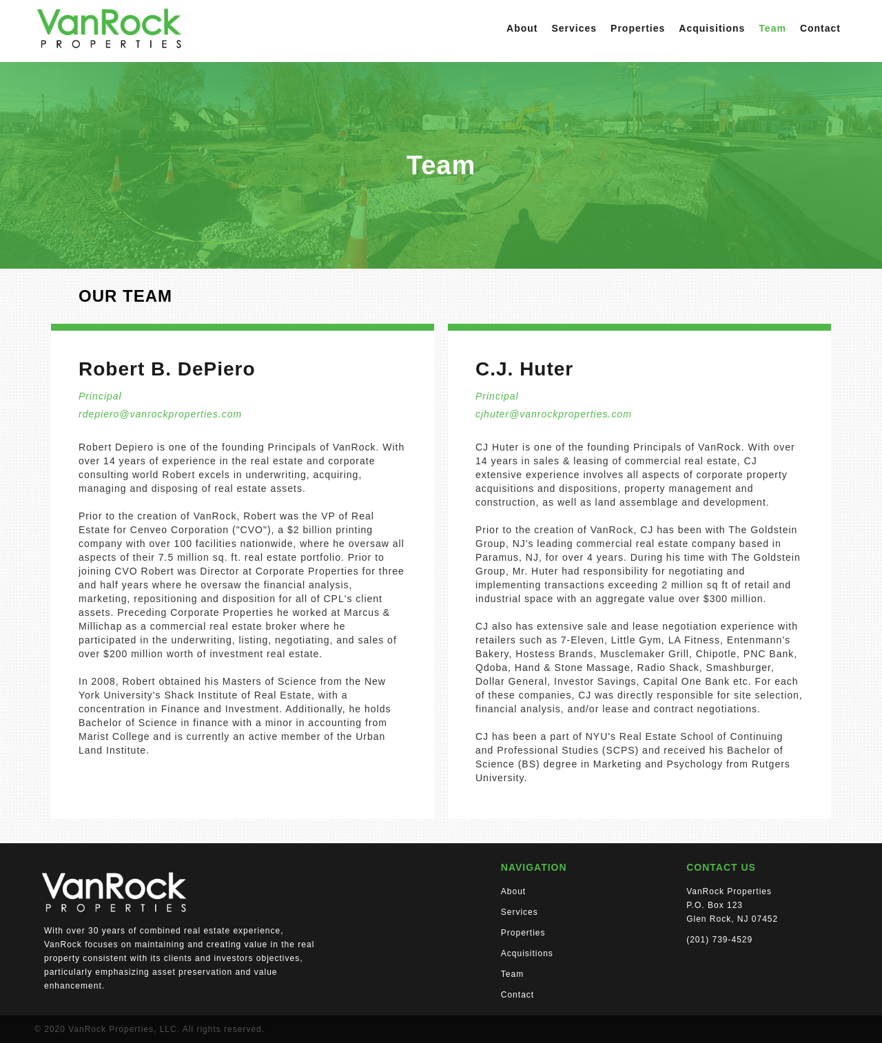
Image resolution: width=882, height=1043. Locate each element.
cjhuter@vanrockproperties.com (553, 414)
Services (574, 28)
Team (772, 28)
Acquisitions (712, 28)
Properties (638, 28)
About (521, 28)
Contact (820, 28)
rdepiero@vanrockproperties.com (160, 414)
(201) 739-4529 (719, 939)
